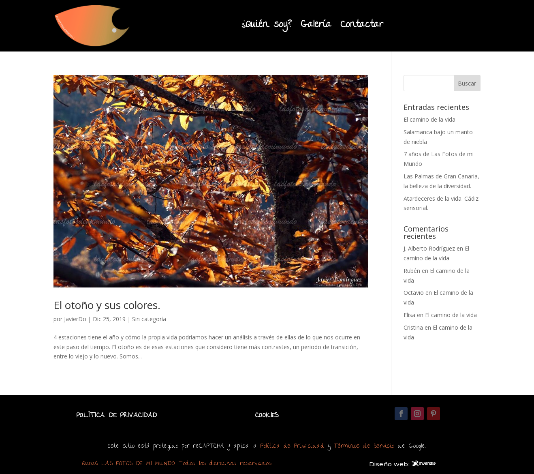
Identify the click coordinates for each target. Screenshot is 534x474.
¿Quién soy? (266, 25)
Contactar (361, 25)
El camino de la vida (429, 119)
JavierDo (75, 319)
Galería (316, 25)
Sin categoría (149, 319)
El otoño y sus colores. (106, 305)
